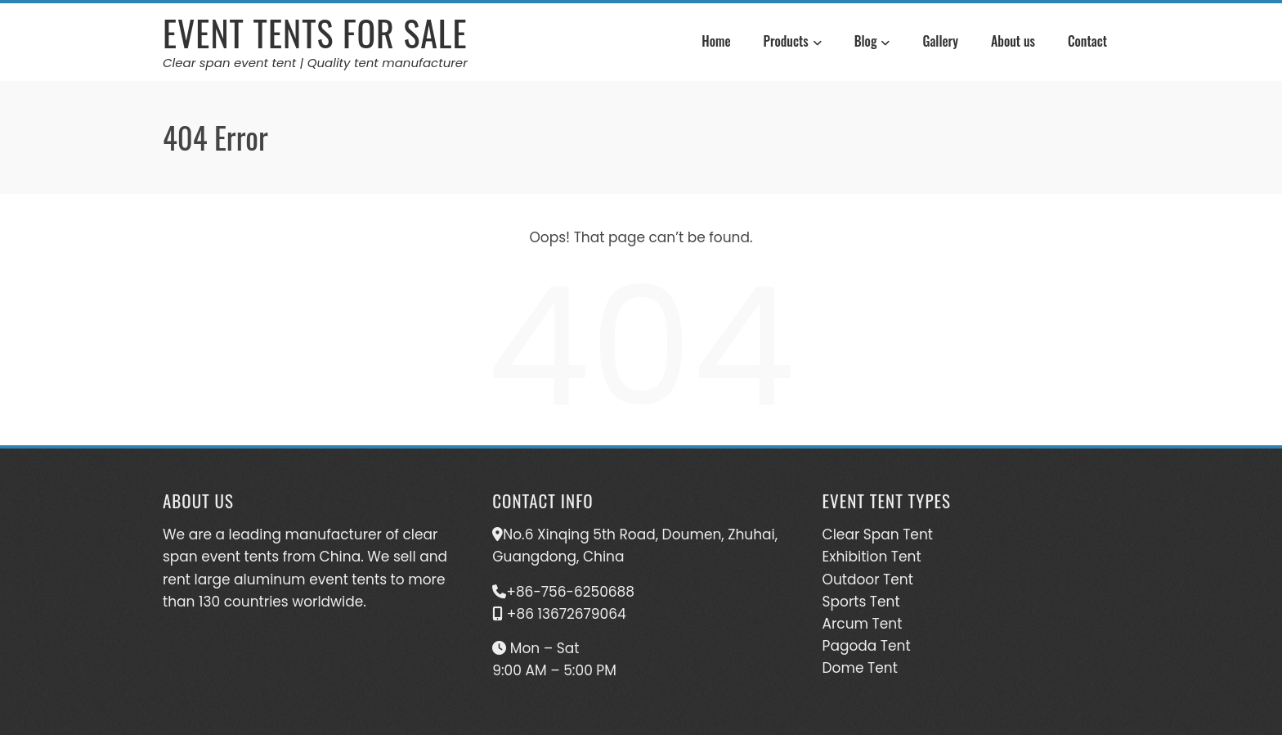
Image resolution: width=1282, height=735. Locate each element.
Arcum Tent (863, 624)
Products (793, 43)
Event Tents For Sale (315, 32)
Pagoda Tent (867, 646)
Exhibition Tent (872, 556)
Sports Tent (861, 601)
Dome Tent (860, 668)
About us (1013, 41)
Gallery (940, 41)
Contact (1087, 41)
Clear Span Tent (878, 534)
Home (716, 41)
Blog (872, 43)
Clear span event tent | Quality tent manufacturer (315, 62)
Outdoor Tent (868, 579)
